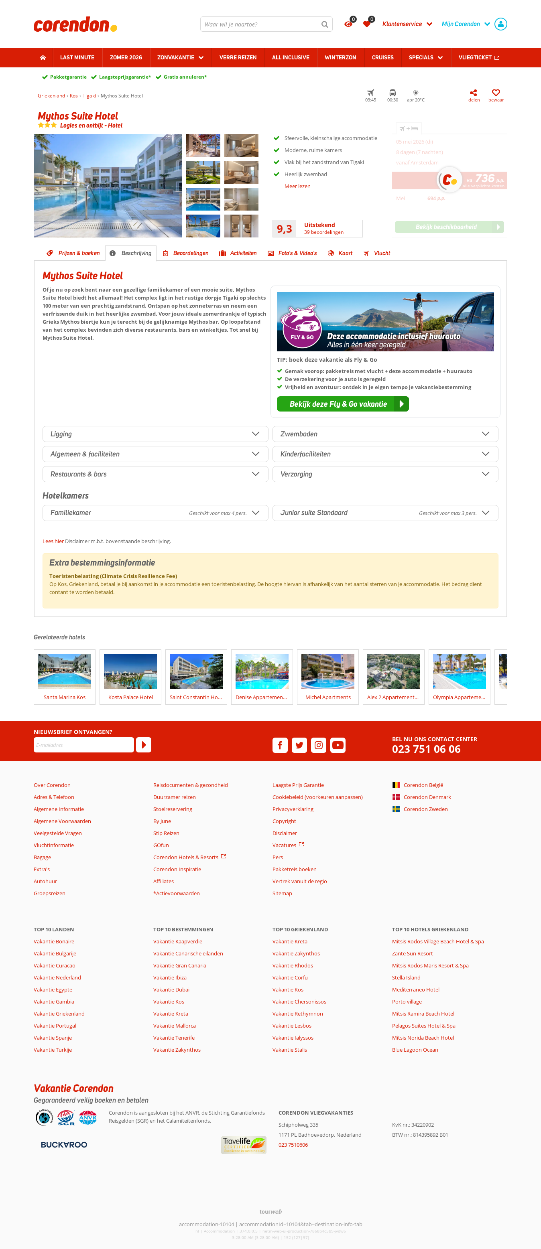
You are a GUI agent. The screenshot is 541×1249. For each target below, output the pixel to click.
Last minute (77, 57)
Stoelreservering (172, 809)
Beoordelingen (191, 253)
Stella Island (406, 977)
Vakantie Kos (168, 1001)
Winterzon (340, 57)
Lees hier (53, 541)
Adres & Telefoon (54, 797)
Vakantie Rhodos (293, 965)
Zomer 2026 (126, 57)
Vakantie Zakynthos (177, 1049)
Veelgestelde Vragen (58, 833)
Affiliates (163, 881)
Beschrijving (137, 253)
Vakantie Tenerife (174, 1037)
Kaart (345, 253)
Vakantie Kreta (170, 1013)
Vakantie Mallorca (174, 1025)
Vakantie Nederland (57, 977)
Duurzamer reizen (174, 797)
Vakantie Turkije (53, 1049)
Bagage (42, 857)
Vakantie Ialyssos (293, 1037)
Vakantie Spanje (53, 1037)
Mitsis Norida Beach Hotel (423, 1037)
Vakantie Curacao (54, 965)
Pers (278, 857)
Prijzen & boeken (79, 253)
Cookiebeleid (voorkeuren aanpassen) (318, 797)
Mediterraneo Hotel (415, 989)
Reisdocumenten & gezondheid (190, 785)
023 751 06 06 (426, 749)
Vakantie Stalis (290, 1049)
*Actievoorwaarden (176, 893)
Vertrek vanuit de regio (300, 881)
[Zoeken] (325, 24)
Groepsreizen (49, 893)
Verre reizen (238, 57)
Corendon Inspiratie (177, 869)
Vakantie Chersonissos (299, 1001)
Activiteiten (243, 253)
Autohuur (45, 881)
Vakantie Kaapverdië (177, 941)
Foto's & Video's (298, 253)
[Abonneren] (143, 744)
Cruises (383, 57)
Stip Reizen (166, 833)
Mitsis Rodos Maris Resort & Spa (430, 965)
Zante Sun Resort (412, 953)
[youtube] (338, 745)
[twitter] (299, 745)
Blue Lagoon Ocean (415, 1049)
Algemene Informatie (59, 809)
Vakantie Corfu (290, 977)
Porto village (407, 1001)
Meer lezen (298, 186)
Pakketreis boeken (295, 869)
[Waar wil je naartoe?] (266, 24)
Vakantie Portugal (55, 1025)
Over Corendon (52, 785)
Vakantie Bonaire (54, 941)
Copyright (284, 821)
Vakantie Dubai (171, 989)
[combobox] (266, 24)
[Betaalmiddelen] (63, 1144)
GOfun (161, 845)
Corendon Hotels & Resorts (185, 857)
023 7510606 (293, 1144)
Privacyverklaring (293, 809)
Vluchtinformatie (54, 845)
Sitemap (282, 893)
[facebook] (280, 745)
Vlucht (382, 253)
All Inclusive (290, 57)
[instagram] (318, 745)
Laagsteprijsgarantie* (125, 76)
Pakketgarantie (68, 76)
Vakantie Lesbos (292, 1025)
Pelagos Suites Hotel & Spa (424, 1025)
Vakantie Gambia (54, 1001)
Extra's (42, 869)
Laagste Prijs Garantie (298, 785)
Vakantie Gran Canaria (179, 965)
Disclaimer (285, 833)
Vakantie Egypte (53, 989)
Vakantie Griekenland (59, 1013)
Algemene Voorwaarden (62, 821)
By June (162, 821)
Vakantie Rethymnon (298, 1013)
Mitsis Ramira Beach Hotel (423, 1013)
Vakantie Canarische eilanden (188, 953)
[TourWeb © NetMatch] (271, 1211)
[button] (343, 404)
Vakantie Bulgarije (55, 953)
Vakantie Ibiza (170, 977)
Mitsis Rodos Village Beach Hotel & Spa (438, 941)
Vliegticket (475, 57)
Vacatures (284, 845)
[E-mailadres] (84, 744)
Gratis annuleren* (185, 76)
